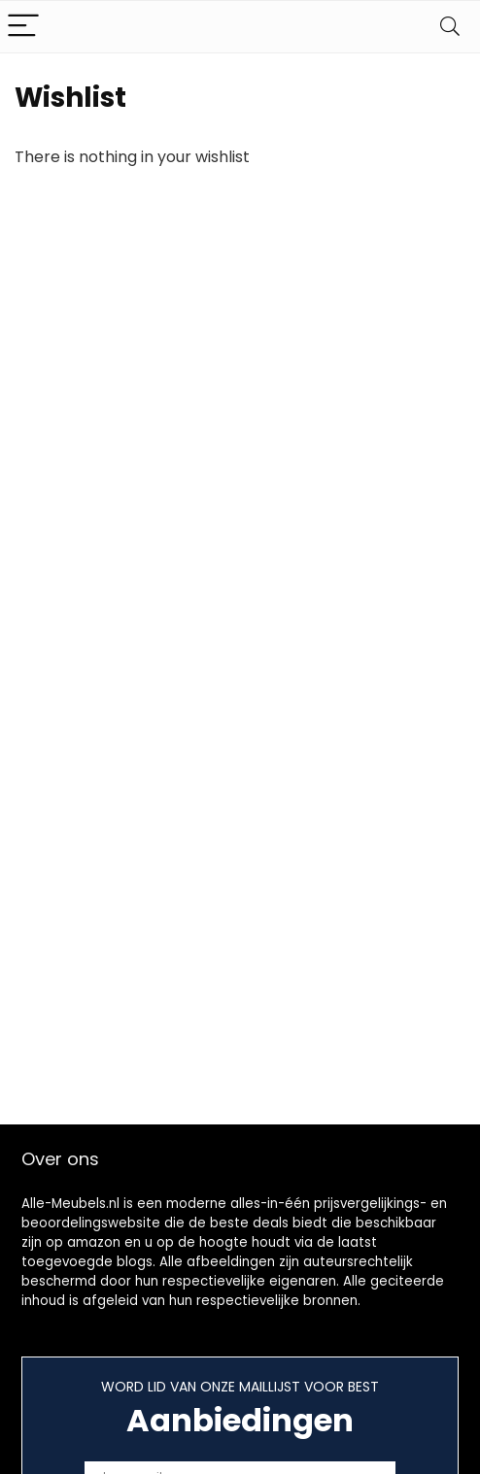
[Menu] (23, 26)
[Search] (450, 26)
